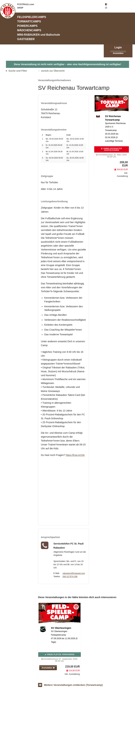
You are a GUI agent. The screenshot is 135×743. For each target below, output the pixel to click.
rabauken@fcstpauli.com (73, 573)
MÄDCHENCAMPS (29, 30)
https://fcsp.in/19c (75, 455)
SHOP (20, 8)
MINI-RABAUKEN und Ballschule (38, 34)
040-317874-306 (69, 576)
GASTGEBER (26, 39)
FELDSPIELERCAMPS (31, 16)
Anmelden (118, 53)
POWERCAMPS (27, 25)
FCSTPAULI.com (25, 4)
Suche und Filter (17, 71)
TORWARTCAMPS (29, 21)
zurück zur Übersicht (53, 70)
